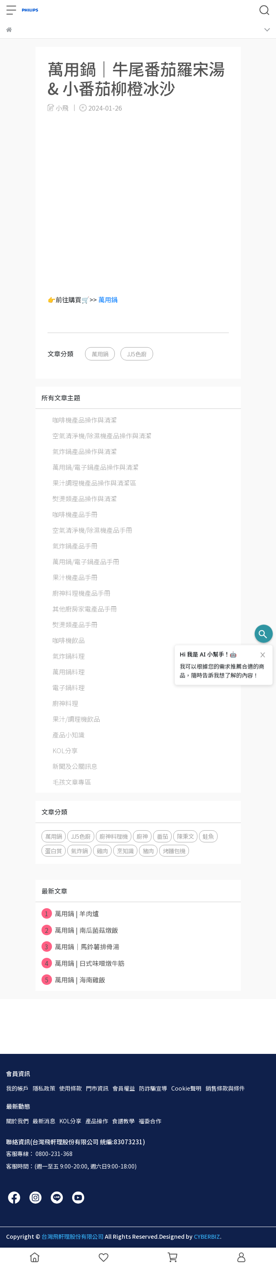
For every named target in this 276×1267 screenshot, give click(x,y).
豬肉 (148, 850)
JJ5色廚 (137, 354)
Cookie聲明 (186, 1088)
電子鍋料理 (68, 687)
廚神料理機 (114, 836)
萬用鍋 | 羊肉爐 (70, 913)
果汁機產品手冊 (75, 577)
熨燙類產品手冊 (75, 624)
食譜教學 (123, 1121)
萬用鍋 (108, 299)
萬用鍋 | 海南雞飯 (73, 979)
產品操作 (96, 1121)
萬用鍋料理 (68, 671)
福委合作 (150, 1121)
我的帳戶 (17, 1088)
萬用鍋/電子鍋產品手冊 (85, 561)
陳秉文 (185, 836)
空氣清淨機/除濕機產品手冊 (92, 530)
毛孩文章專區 (71, 782)
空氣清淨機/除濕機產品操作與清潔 (101, 435)
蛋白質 (53, 850)
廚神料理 (65, 703)
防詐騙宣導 (153, 1088)
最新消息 (44, 1121)
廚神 (142, 836)
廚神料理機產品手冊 (81, 593)
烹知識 (125, 850)
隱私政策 (44, 1088)
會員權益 (123, 1088)
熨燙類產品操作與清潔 (84, 498)
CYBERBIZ (207, 1236)
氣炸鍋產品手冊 (75, 546)
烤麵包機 (174, 850)
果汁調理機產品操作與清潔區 (94, 483)
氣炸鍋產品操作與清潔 (84, 451)
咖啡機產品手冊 (75, 514)
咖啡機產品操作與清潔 (84, 420)
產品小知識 (68, 734)
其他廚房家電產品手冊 (84, 609)
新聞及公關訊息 (75, 766)
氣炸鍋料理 (68, 656)
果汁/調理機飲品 (76, 719)
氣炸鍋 (79, 850)
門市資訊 (97, 1088)
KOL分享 (65, 750)
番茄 (162, 836)
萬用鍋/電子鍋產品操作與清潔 (95, 467)
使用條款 (70, 1088)
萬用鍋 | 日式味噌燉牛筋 (83, 963)
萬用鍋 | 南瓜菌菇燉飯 (80, 930)
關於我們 (17, 1121)
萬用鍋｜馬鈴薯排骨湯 (80, 946)
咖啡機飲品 (68, 640)
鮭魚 (208, 836)
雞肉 (102, 850)
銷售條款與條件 (225, 1088)
